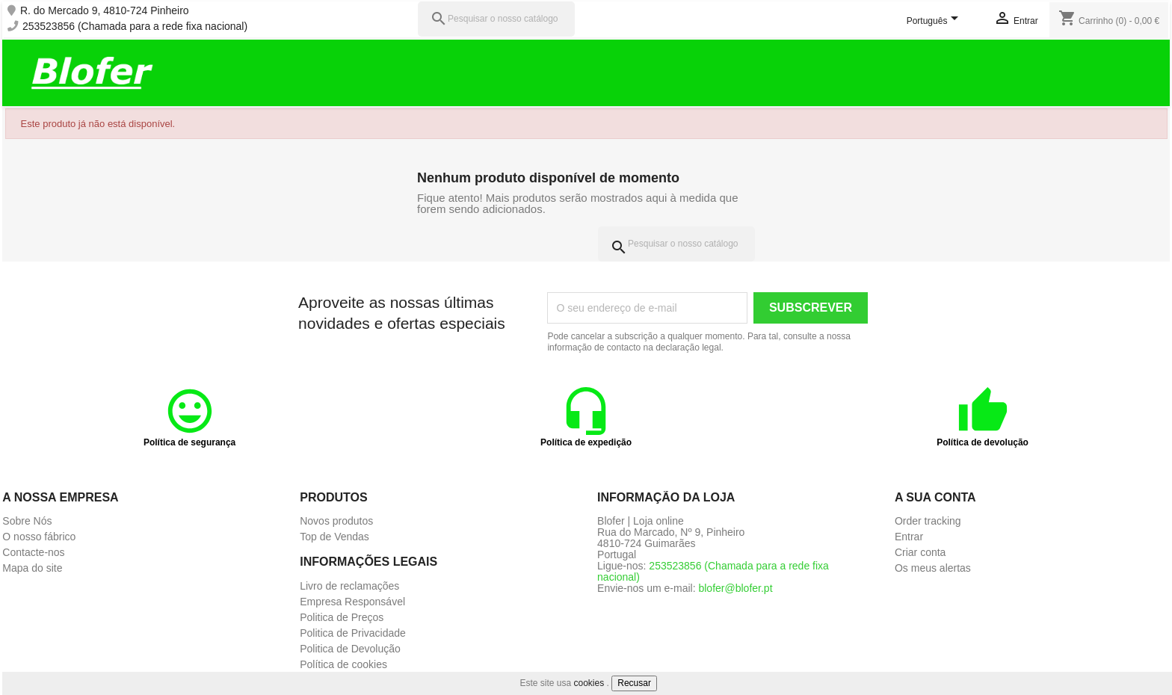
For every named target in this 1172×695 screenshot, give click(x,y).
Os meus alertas (933, 568)
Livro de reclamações (349, 586)
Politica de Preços (341, 617)
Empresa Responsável (352, 602)
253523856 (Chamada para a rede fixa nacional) (134, 26)
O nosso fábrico (38, 537)
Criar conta (920, 552)
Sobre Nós (27, 521)
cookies (589, 683)
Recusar (634, 683)
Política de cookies (343, 664)
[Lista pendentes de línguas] (935, 22)
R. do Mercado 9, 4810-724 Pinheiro (104, 10)
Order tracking (928, 521)
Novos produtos (336, 521)
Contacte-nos (33, 552)
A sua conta (935, 497)
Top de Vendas (334, 537)
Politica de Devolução (350, 649)
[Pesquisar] (496, 19)
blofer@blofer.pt (735, 588)
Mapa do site (32, 568)
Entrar (909, 537)
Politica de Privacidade (353, 633)
